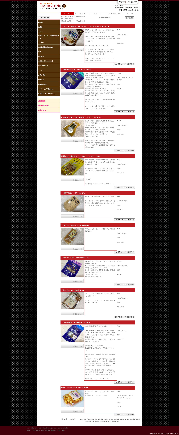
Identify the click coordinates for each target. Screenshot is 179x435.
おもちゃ (41, 56)
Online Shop (40, 430)
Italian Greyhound (36, 428)
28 (135, 419)
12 (98, 419)
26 (130, 419)
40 (104, 421)
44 (113, 421)
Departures (53, 428)
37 (97, 421)
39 (102, 421)
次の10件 (72, 419)
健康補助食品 (42, 84)
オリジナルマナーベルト (45, 61)
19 (114, 419)
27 (132, 419)
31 (84, 421)
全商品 (40, 27)
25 (128, 419)
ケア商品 (41, 42)
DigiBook (47, 430)
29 (137, 419)
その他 (40, 70)
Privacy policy (61, 430)
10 (93, 419)
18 (112, 419)
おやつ (40, 31)
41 (106, 421)
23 (123, 419)
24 (125, 419)
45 (116, 421)
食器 (39, 51)
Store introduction (62, 428)
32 (86, 421)
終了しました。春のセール (46, 94)
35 (93, 421)
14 (103, 419)
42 (109, 421)
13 (100, 419)
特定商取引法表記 (43, 105)
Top (28, 428)
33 (88, 421)
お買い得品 (41, 75)
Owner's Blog (31, 430)
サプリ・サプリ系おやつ (45, 89)
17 (109, 419)
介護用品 (41, 79)
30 (139, 419)
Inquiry (53, 430)
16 (107, 419)
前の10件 (64, 419)
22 (121, 419)
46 (118, 421)
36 (95, 421)
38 (100, 421)
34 (90, 421)
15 (105, 419)
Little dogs (45, 428)
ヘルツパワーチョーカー (45, 47)
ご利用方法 (41, 101)
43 (111, 421)
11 (96, 419)
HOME (40, 22)
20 (116, 419)
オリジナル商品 (43, 65)
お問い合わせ (42, 110)
